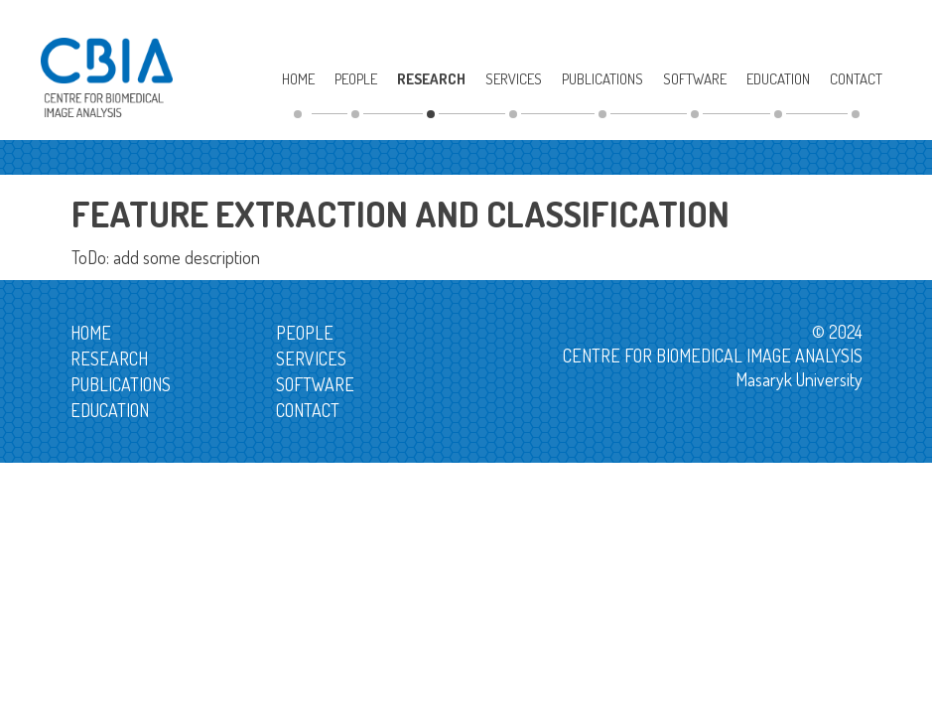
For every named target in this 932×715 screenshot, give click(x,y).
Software (695, 79)
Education (778, 79)
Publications (602, 79)
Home (298, 79)
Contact (856, 79)
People (355, 79)
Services (513, 79)
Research (431, 79)
